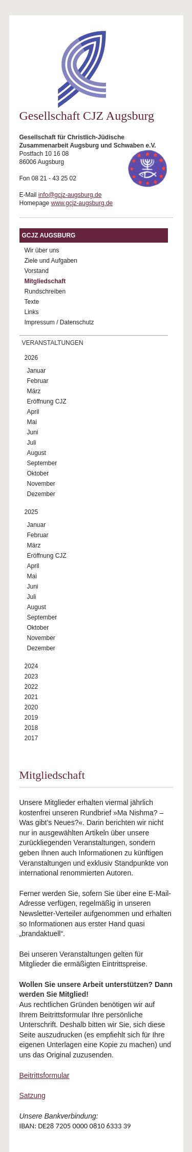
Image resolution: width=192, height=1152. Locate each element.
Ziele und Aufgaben (51, 260)
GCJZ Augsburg (49, 235)
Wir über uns (42, 250)
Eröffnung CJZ (47, 401)
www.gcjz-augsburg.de (82, 203)
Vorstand (37, 271)
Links (32, 312)
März (34, 391)
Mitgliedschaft (45, 281)
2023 (31, 676)
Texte (32, 301)
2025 (31, 512)
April (33, 411)
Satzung (32, 1095)
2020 (31, 707)
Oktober (38, 473)
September (42, 463)
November (41, 483)
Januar (36, 370)
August (36, 452)
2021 (31, 697)
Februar (38, 381)
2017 (31, 738)
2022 (31, 686)
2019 (31, 717)
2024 (31, 666)
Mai (32, 422)
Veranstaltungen (52, 342)
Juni (32, 432)
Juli (31, 442)
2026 (31, 357)
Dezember (41, 494)
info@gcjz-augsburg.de (70, 194)
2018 (31, 728)
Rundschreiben (45, 291)
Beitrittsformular (44, 1075)
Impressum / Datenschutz (59, 322)
